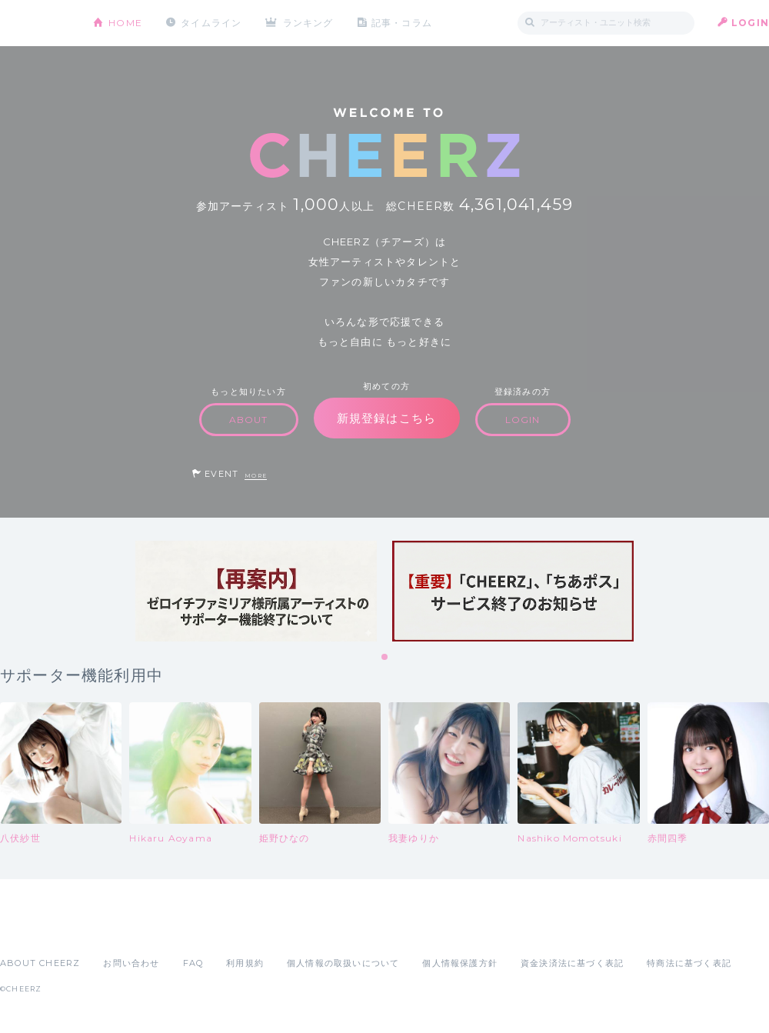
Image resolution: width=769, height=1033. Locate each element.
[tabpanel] (256, 591)
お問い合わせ (131, 963)
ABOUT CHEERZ (40, 963)
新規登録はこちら (387, 418)
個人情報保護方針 (460, 963)
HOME (125, 22)
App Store (35, 929)
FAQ (193, 963)
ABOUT (248, 419)
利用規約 (245, 963)
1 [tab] (385, 657)
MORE (256, 475)
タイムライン (211, 22)
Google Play (116, 929)
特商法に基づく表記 (689, 963)
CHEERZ (35, 23)
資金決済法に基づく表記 (572, 963)
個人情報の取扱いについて (343, 963)
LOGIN (750, 22)
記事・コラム (401, 22)
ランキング (308, 22)
